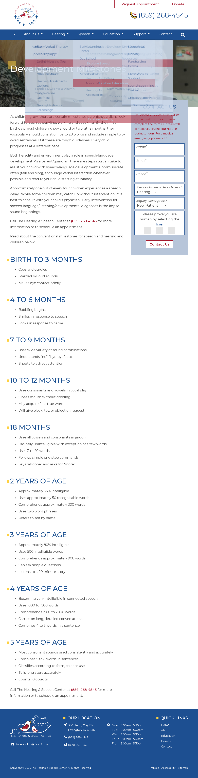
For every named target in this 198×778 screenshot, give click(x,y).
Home (165, 725)
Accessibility (168, 767)
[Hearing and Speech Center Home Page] (26, 14)
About (165, 730)
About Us (35, 35)
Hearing (61, 35)
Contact (163, 35)
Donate (166, 741)
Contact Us (160, 244)
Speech (85, 35)
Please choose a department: (159, 187)
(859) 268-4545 (84, 221)
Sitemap (183, 767)
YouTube (41, 744)
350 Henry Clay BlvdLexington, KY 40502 (82, 728)
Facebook (22, 744)
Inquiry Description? (151, 201)
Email (141, 160)
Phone (141, 174)
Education (111, 35)
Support (139, 35)
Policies (154, 767)
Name (141, 147)
